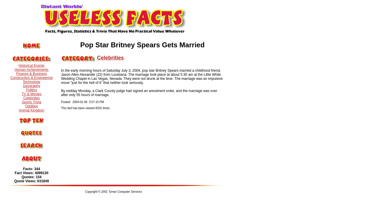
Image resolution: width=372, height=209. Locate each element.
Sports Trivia (31, 102)
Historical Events (31, 66)
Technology (31, 82)
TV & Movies (31, 94)
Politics (31, 90)
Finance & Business (31, 74)
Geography (31, 86)
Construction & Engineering (31, 78)
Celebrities (31, 98)
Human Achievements (32, 70)
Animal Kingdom (31, 110)
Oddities (31, 106)
